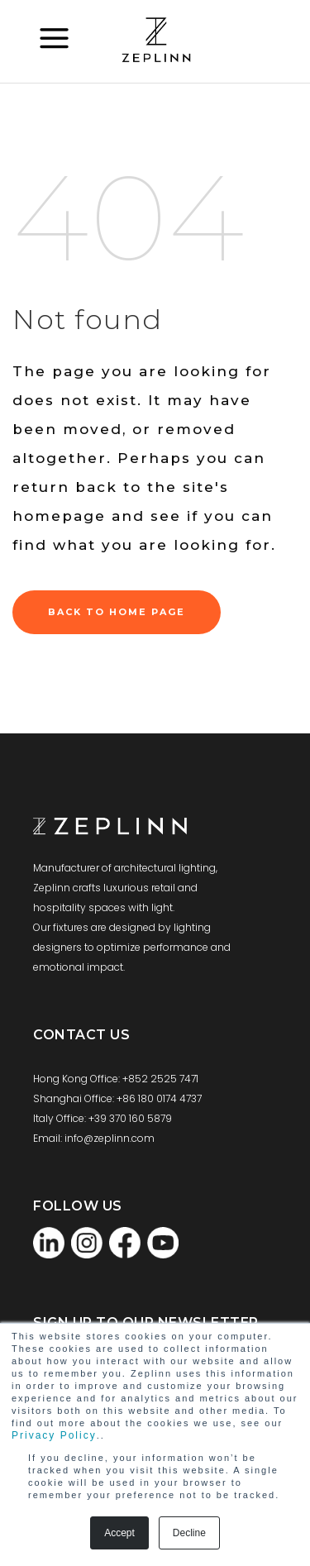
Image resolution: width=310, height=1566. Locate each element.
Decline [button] (189, 1533)
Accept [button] (119, 1533)
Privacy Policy (54, 1435)
